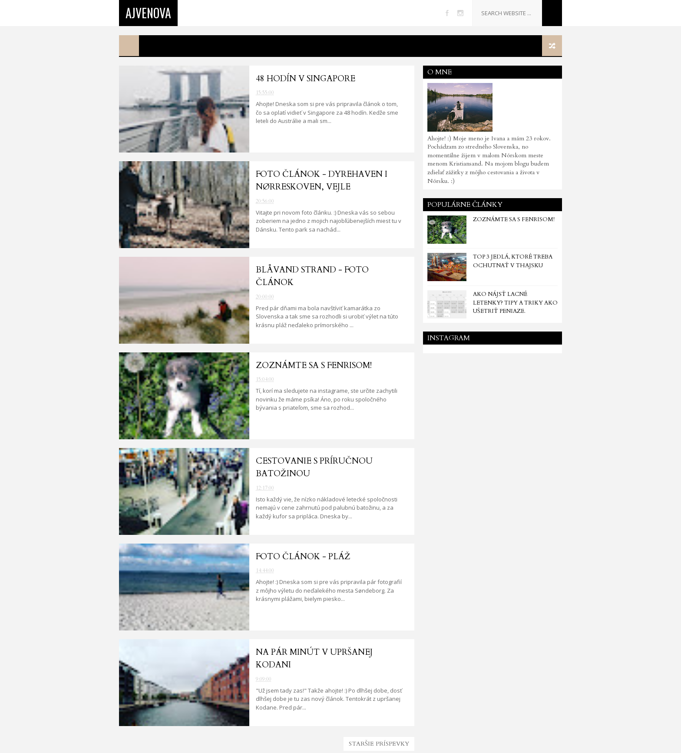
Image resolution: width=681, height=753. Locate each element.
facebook (447, 13)
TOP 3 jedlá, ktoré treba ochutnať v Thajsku (512, 261)
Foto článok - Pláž (303, 556)
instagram (460, 13)
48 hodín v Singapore (305, 78)
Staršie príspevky (379, 744)
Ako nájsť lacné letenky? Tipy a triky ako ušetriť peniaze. (515, 302)
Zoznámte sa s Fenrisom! (314, 365)
